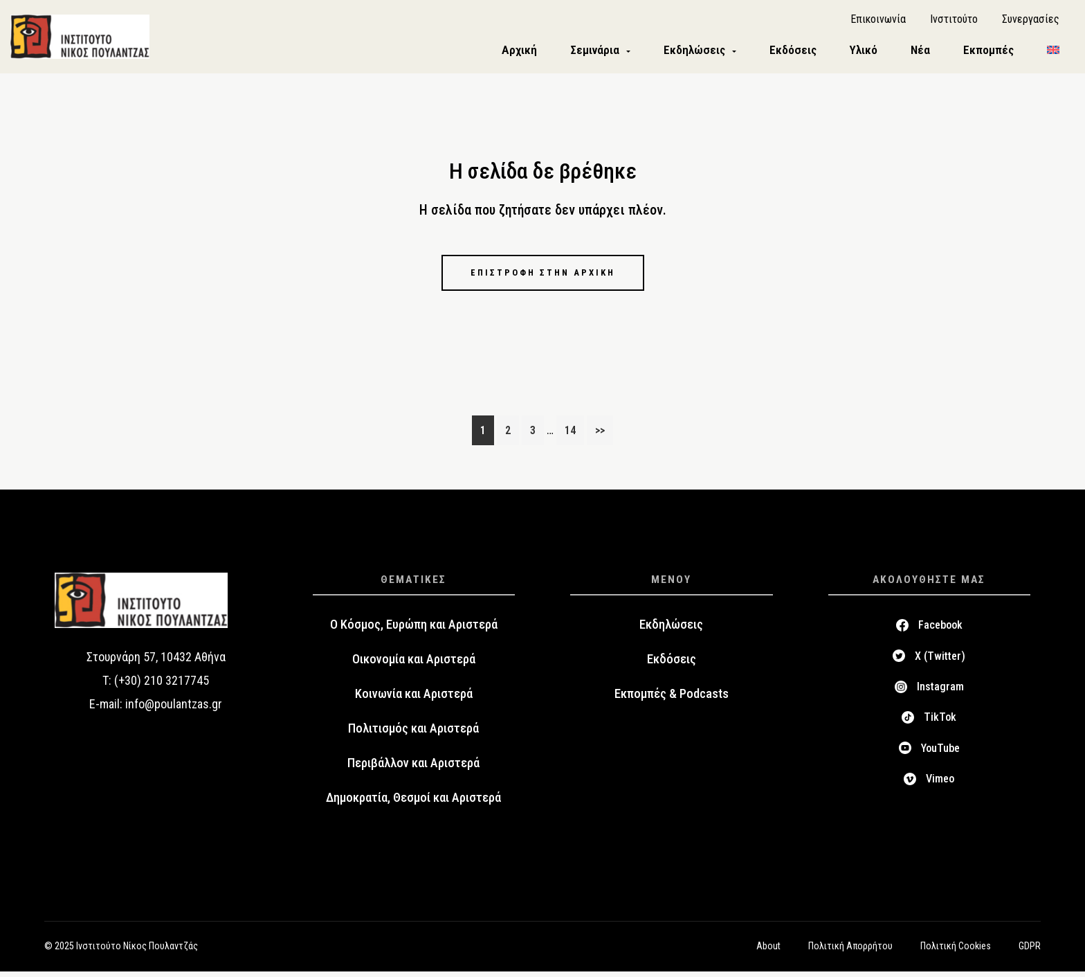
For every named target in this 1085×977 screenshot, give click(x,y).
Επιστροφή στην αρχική (542, 277)
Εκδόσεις (671, 665)
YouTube (940, 753)
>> (600, 435)
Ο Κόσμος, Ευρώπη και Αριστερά (414, 630)
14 (574, 434)
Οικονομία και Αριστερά (413, 665)
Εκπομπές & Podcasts (671, 700)
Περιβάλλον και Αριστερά (413, 769)
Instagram (940, 692)
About (768, 951)
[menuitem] (1053, 53)
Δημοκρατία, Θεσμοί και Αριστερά (413, 804)
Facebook (940, 631)
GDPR (1030, 951)
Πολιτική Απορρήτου (850, 951)
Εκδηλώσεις (671, 630)
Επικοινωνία (878, 21)
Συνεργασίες (1030, 21)
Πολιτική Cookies (955, 951)
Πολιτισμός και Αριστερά (413, 734)
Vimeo (940, 784)
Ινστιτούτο (954, 21)
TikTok (940, 723)
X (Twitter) (940, 661)
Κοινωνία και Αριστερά (414, 700)
